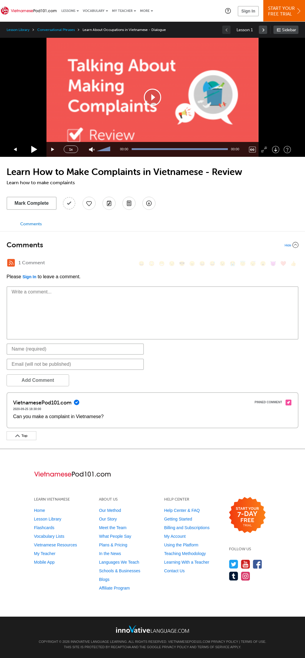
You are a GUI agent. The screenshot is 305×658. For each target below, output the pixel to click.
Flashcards (44, 527)
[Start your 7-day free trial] (247, 515)
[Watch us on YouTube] (245, 564)
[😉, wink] (222, 263)
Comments (31, 223)
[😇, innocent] (243, 263)
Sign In (248, 11)
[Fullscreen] (264, 149)
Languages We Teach (119, 562)
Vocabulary (94, 11)
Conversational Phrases (56, 30)
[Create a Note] (109, 203)
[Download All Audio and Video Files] (148, 203)
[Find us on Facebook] (257, 564)
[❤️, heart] (283, 263)
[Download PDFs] (129, 203)
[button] (228, 10)
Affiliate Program (114, 588)
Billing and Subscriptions (187, 527)
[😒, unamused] (172, 263)
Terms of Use (253, 641)
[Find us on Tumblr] (233, 576)
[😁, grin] (162, 263)
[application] (152, 97)
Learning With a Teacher (186, 562)
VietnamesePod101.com (189, 641)
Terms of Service (213, 647)
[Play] (34, 149)
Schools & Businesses (119, 570)
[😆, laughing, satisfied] (202, 263)
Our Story (108, 519)
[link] (263, 30)
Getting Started (178, 519)
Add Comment (37, 380)
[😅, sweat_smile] (212, 263)
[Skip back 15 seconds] (15, 149)
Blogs (104, 579)
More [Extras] (145, 11)
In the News (110, 553)
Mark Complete (32, 203)
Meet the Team (112, 527)
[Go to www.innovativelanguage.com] (152, 629)
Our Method (110, 510)
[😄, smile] (141, 263)
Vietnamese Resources (55, 545)
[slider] (104, 149)
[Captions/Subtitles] (252, 149)
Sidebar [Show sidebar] (289, 29)
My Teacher (122, 11)
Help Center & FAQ (182, 510)
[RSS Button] (11, 262)
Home (39, 510)
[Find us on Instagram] (245, 576)
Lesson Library (18, 30)
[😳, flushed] (152, 263)
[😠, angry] (192, 263)
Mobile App (44, 562)
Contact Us (174, 570)
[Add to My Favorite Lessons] (89, 203)
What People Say (115, 536)
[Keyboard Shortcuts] (287, 149)
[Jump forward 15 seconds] (53, 149)
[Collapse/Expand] (152, 245)
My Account (175, 536)
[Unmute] (92, 149)
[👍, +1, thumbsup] (293, 263)
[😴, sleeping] (253, 263)
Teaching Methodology (185, 553)
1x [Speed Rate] (71, 149)
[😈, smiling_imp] (273, 263)
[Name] (75, 349)
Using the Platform (181, 545)
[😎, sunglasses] (182, 263)
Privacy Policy (224, 641)
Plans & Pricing (113, 545)
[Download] (275, 149)
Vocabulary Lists (49, 536)
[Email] (75, 364)
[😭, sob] (233, 263)
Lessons (68, 11)
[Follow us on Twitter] (233, 564)
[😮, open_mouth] (263, 263)
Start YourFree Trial (285, 11)
